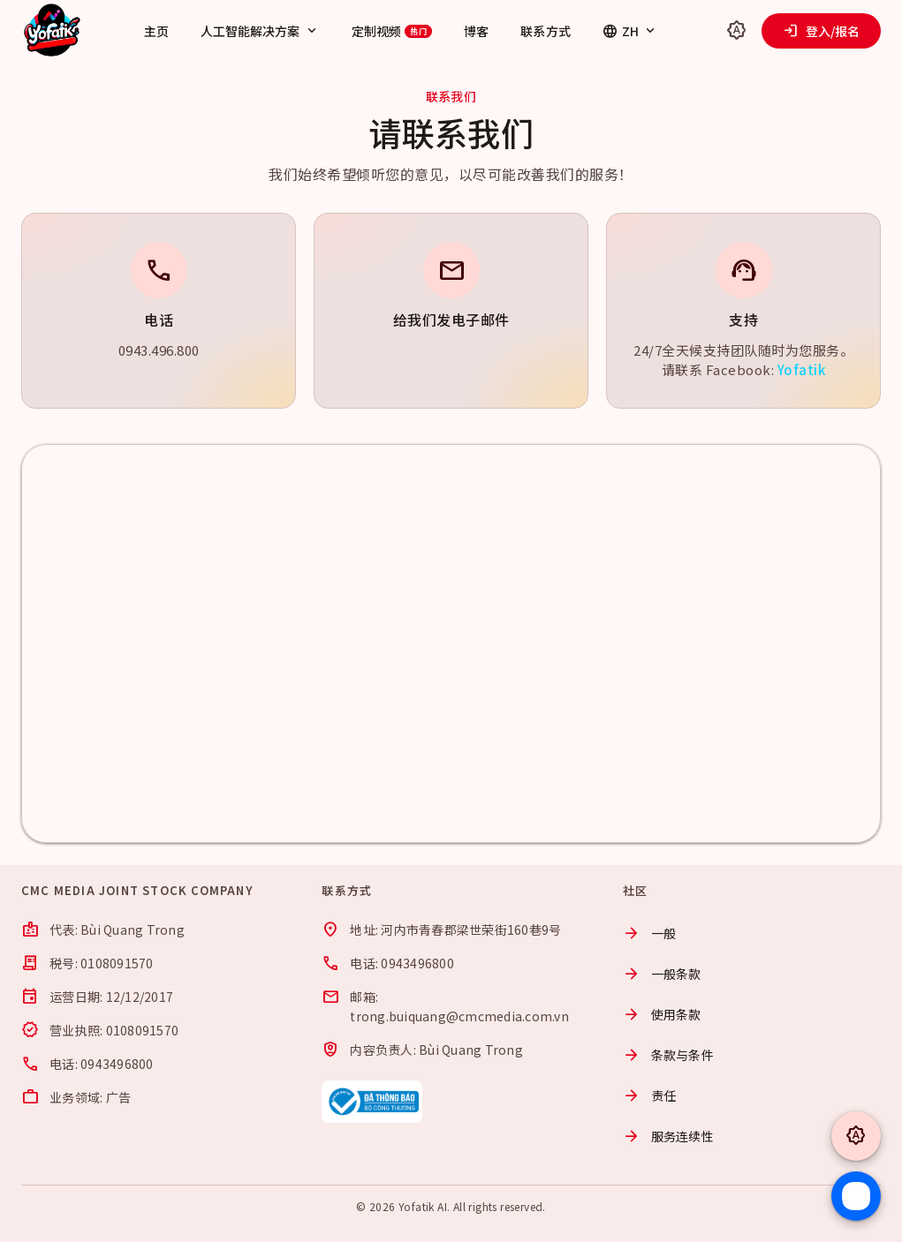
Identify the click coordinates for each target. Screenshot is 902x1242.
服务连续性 (668, 1136)
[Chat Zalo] (856, 1196)
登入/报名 (821, 31)
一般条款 (662, 973)
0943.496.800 (159, 350)
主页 (156, 31)
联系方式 (545, 31)
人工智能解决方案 (260, 31)
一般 (650, 933)
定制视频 (392, 31)
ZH (630, 31)
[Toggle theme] (736, 31)
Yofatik (801, 369)
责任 (650, 1095)
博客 (476, 31)
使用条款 (662, 1014)
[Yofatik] (52, 31)
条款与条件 (668, 1054)
